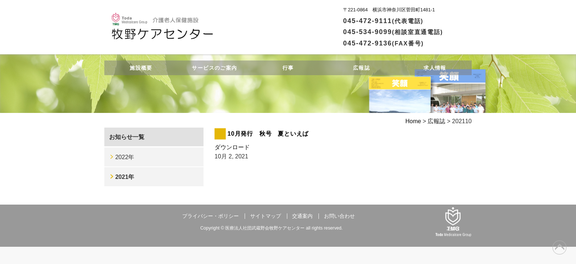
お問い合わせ (339, 216)
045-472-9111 (383, 21)
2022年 (124, 157)
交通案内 (302, 216)
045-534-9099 (393, 32)
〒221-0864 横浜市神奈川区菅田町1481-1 (389, 9)
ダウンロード (232, 147)
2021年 (124, 177)
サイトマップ (265, 216)
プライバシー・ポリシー (210, 216)
